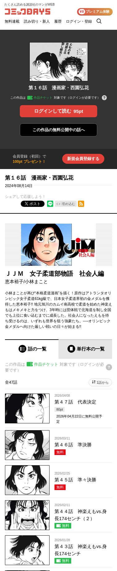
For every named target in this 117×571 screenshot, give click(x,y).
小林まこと (36, 281)
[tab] (31, 349)
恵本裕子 (14, 281)
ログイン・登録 (79, 21)
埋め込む (68, 204)
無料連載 (12, 21)
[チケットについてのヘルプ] (104, 98)
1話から (103, 382)
